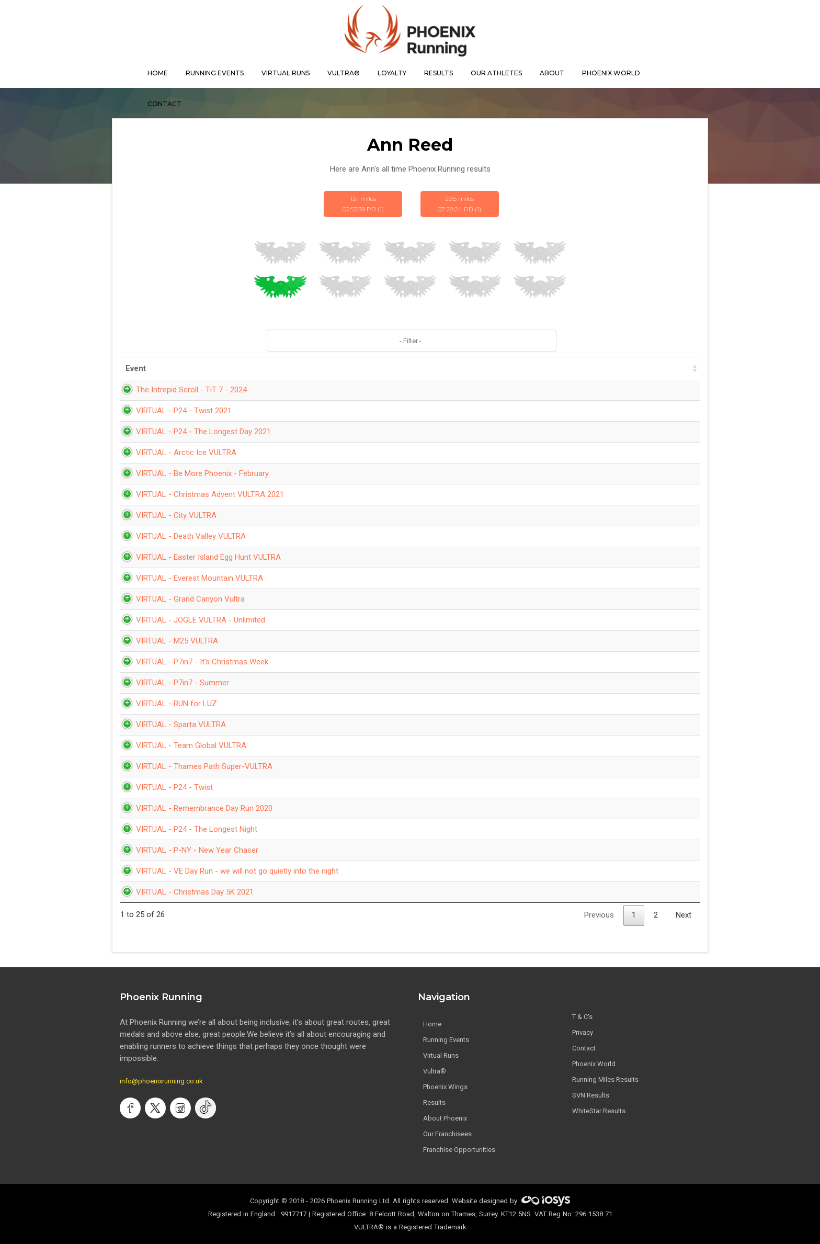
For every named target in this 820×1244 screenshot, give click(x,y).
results (438, 73)
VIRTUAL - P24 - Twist (164, 787)
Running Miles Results (605, 1079)
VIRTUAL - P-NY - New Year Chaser (187, 850)
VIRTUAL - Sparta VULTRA (170, 724)
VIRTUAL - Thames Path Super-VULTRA (194, 766)
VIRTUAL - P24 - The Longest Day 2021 (193, 431)
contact (164, 104)
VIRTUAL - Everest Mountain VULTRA (189, 578)
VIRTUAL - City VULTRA (166, 515)
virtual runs (285, 73)
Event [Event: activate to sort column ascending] (136, 368)
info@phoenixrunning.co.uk (161, 1081)
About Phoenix (445, 1118)
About (552, 73)
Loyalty (392, 73)
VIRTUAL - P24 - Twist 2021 (173, 410)
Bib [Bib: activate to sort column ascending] (679, 368)
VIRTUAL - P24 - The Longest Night (186, 829)
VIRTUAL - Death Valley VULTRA (180, 536)
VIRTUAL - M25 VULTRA (167, 641)
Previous (599, 915)
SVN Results (590, 1095)
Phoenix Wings (445, 1087)
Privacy (582, 1032)
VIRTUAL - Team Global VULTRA (181, 745)
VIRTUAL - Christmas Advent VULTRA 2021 (200, 494)
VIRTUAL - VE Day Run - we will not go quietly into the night (227, 871)
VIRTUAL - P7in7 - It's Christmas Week (192, 661)
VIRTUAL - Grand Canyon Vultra (180, 599)
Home (432, 1024)
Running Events (215, 73)
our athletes (496, 73)
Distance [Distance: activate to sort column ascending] (571, 368)
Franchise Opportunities (459, 1149)
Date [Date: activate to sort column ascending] (447, 368)
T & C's (582, 1017)
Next (683, 915)
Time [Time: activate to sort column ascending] (507, 368)
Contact (584, 1048)
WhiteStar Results (598, 1111)
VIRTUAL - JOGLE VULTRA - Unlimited (190, 620)
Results (434, 1102)
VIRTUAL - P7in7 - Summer (172, 682)
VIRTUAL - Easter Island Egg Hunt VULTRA (198, 557)
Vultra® (343, 73)
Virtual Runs (441, 1055)
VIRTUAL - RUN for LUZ (166, 703)
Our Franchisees (447, 1134)
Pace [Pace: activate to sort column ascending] (632, 368)
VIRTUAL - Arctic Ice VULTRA (176, 452)
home (157, 73)
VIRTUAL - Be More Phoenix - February (192, 473)
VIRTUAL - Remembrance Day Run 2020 (194, 808)
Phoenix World (611, 73)
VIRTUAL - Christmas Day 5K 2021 (184, 892)
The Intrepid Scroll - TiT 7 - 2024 (181, 389)
